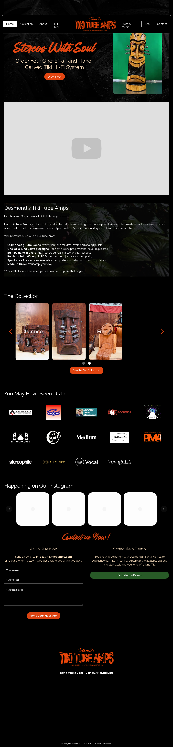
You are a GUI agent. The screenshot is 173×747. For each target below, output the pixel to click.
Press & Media (126, 24)
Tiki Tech (57, 24)
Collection (26, 24)
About (43, 24)
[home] (93, 24)
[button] (10, 331)
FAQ (147, 24)
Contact (162, 24)
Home (10, 24)
